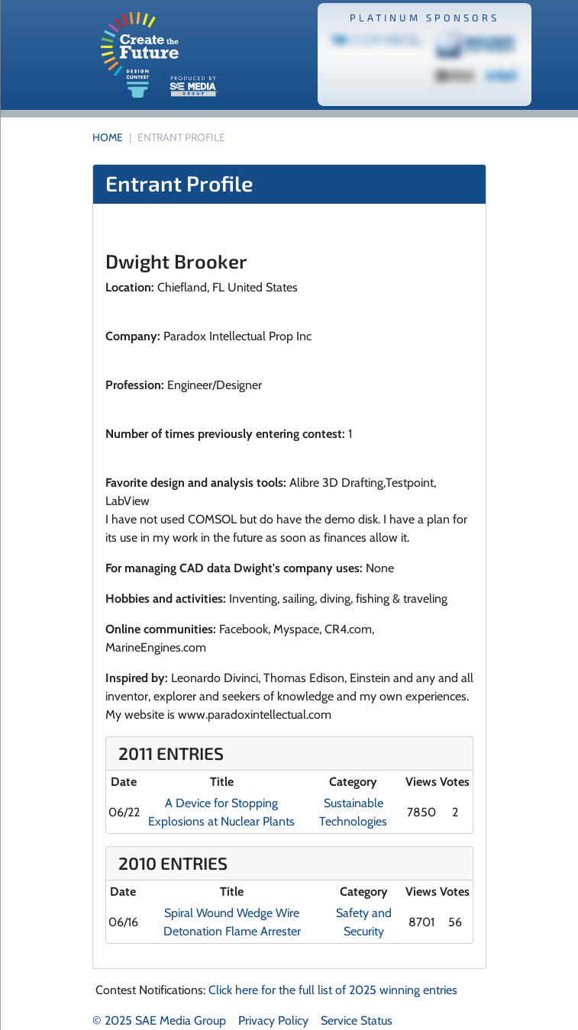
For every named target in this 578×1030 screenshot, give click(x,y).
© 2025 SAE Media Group (159, 1020)
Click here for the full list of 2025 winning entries (332, 990)
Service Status (356, 1020)
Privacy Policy (273, 1020)
